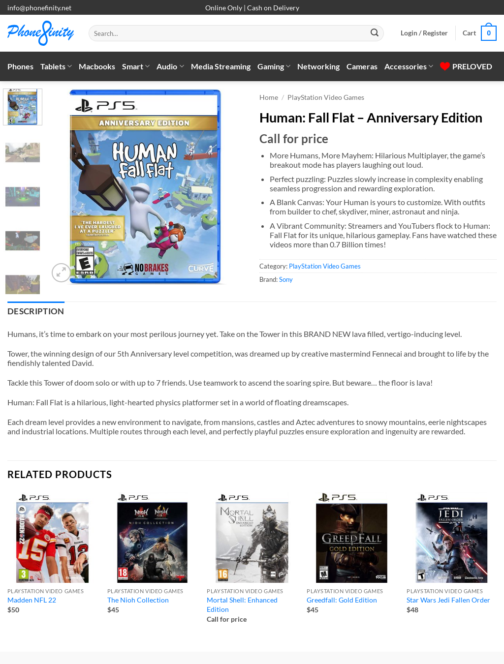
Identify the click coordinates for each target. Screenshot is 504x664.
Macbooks (97, 66)
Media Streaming (221, 66)
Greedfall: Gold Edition (342, 600)
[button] (424, 33)
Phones (20, 66)
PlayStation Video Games (325, 97)
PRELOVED (466, 66)
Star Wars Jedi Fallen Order (448, 600)
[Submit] (374, 33)
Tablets (56, 66)
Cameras (362, 66)
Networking (318, 66)
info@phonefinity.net (39, 7)
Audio (170, 66)
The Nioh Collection (138, 600)
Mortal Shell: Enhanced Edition (242, 604)
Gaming (273, 66)
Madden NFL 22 (31, 600)
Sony (286, 279)
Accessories (408, 66)
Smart (136, 66)
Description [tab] (35, 311)
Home (268, 97)
